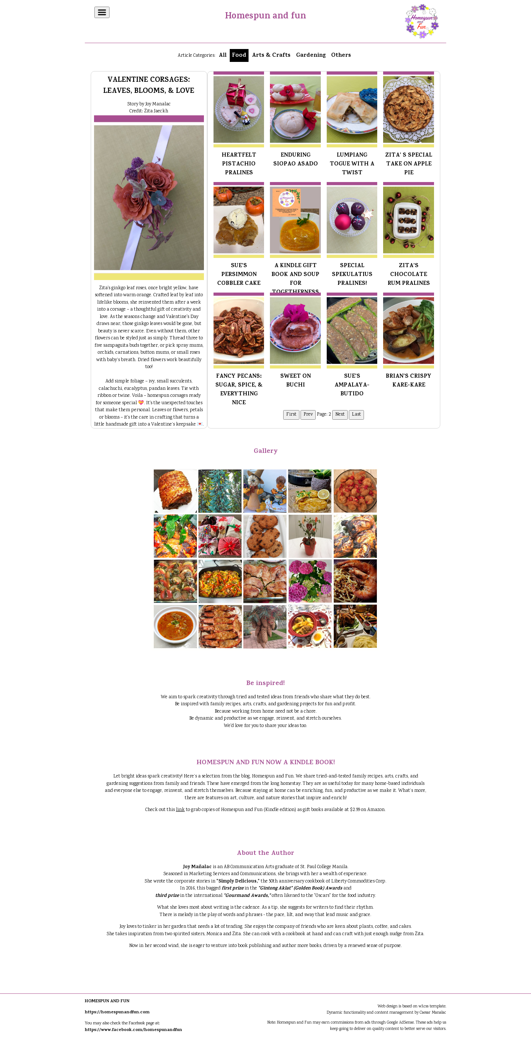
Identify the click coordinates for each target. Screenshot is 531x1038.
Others (341, 55)
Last (356, 414)
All (222, 55)
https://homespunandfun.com (117, 1012)
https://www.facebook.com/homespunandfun (133, 1030)
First (291, 414)
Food (239, 55)
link (180, 810)
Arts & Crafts (271, 55)
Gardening (311, 55)
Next (340, 414)
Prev (308, 414)
